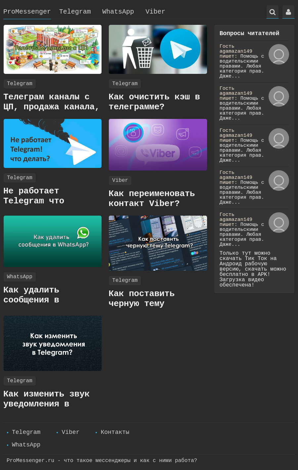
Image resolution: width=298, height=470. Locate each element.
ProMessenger (27, 12)
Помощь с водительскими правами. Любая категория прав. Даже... (242, 66)
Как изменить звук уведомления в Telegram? (46, 404)
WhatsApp (118, 12)
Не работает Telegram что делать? (33, 201)
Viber (155, 12)
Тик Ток (256, 259)
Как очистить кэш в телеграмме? (154, 102)
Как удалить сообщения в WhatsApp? (31, 300)
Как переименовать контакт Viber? (151, 199)
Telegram (75, 12)
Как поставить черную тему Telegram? (141, 304)
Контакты (115, 432)
